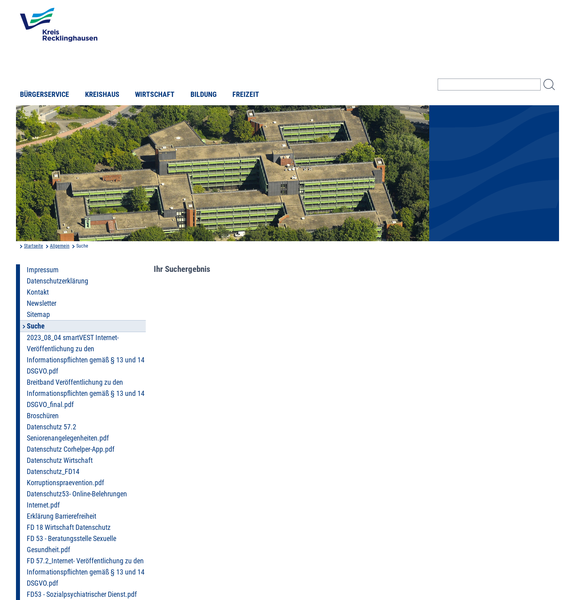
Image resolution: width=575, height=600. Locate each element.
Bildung (203, 94)
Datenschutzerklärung (57, 281)
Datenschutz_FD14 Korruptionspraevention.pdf (65, 477)
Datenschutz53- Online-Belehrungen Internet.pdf (77, 499)
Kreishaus (102, 94)
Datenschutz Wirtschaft (60, 460)
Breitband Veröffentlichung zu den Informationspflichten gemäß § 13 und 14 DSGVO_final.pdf (86, 393)
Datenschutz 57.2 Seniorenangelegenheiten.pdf (68, 432)
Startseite (33, 246)
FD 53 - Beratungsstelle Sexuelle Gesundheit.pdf (71, 544)
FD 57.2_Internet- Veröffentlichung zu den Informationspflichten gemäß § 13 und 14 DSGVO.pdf (86, 572)
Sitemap (38, 315)
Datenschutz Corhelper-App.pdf (71, 449)
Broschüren (43, 416)
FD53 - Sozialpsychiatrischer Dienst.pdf (82, 594)
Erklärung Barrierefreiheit (61, 516)
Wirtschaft (154, 94)
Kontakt (38, 292)
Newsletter (41, 303)
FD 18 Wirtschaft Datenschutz (69, 527)
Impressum (43, 270)
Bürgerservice (44, 94)
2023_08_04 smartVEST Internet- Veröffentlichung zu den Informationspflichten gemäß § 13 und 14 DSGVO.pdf (86, 354)
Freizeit (245, 94)
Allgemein (59, 246)
